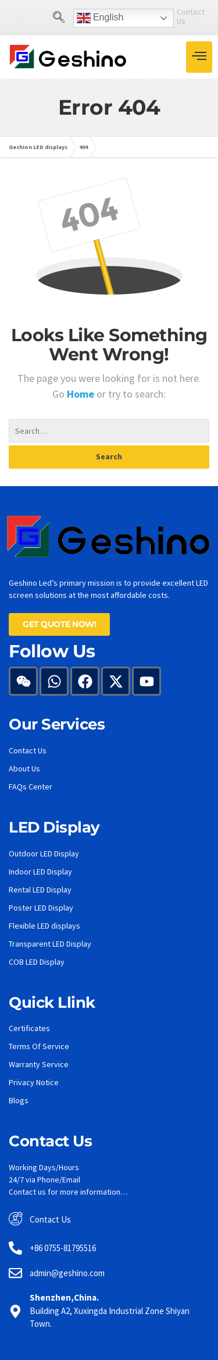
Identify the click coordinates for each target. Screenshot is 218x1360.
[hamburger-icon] (199, 57)
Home (82, 394)
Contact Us (174, 16)
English (78, 18)
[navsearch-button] (36, 18)
